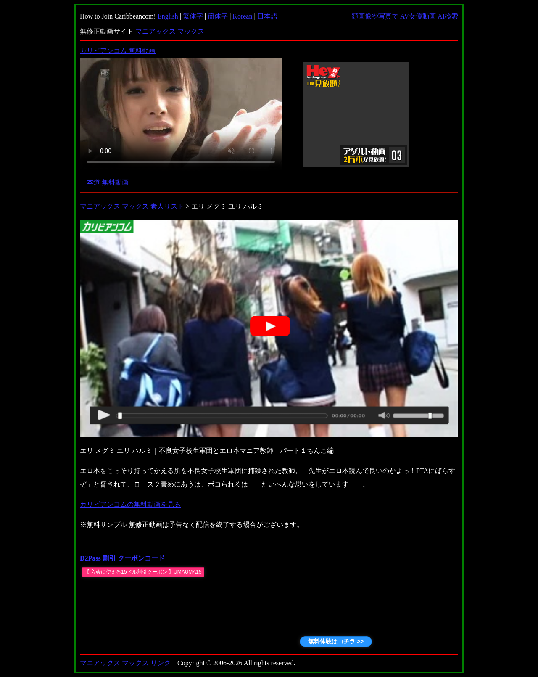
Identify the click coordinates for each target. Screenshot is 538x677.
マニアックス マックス (169, 31)
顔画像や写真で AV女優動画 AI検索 (404, 16)
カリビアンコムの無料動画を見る (130, 504)
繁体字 (193, 16)
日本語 (267, 16)
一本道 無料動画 (104, 182)
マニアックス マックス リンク (125, 662)
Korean (242, 16)
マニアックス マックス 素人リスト (132, 206)
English (168, 16)
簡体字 (218, 16)
